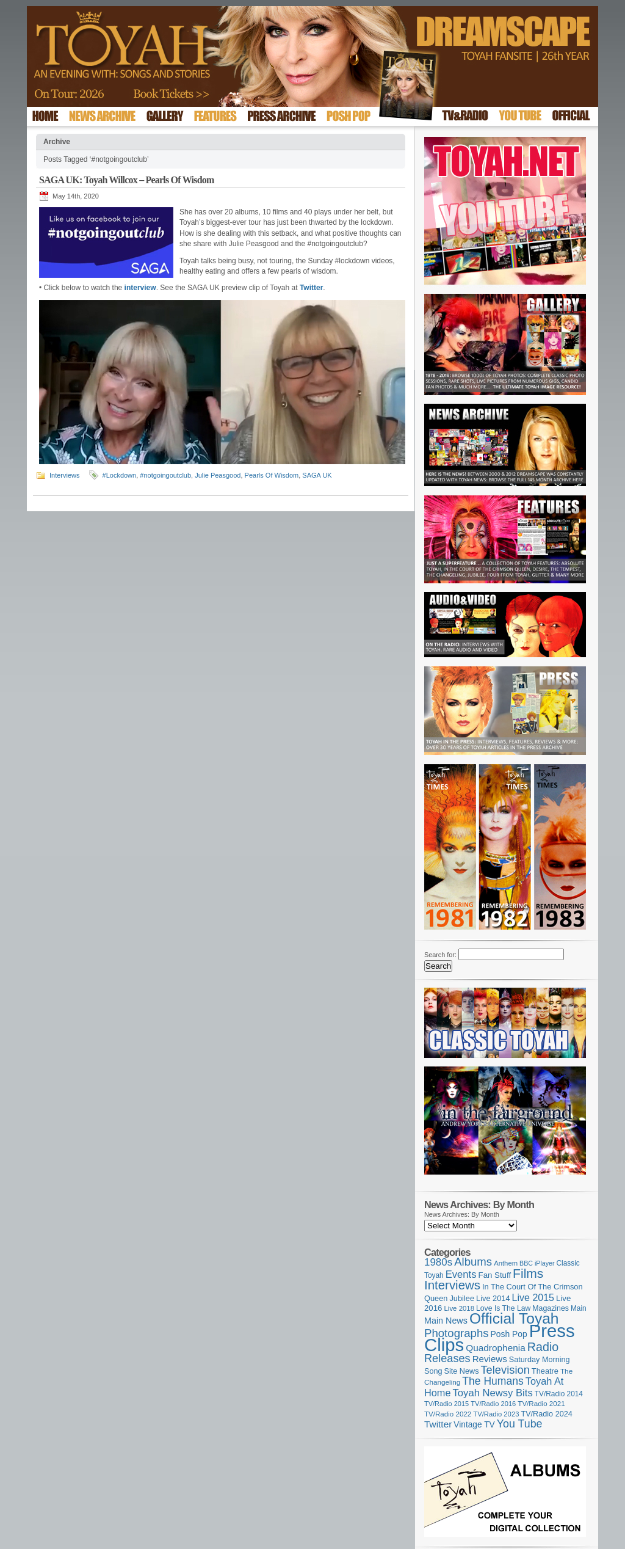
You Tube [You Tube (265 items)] (520, 1424)
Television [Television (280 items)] (504, 1369)
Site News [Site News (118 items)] (461, 1371)
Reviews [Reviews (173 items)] (489, 1359)
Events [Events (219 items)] (461, 1274)
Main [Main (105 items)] (579, 1308)
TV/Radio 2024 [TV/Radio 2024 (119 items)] (546, 1414)
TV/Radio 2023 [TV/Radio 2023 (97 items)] (496, 1414)
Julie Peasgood (217, 475)
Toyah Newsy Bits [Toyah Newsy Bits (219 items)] (493, 1393)
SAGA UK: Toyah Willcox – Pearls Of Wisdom (126, 180)
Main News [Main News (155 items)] (446, 1320)
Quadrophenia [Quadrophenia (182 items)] (496, 1348)
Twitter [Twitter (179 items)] (438, 1424)
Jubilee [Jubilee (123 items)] (461, 1298)
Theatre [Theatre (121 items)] (545, 1371)
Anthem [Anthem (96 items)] (506, 1263)
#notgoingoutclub (165, 475)
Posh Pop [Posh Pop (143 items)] (509, 1334)
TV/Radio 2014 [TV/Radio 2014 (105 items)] (559, 1394)
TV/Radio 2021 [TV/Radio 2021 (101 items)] (541, 1403)
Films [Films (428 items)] (528, 1273)
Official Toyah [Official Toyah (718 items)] (514, 1318)
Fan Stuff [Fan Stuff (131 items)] (495, 1275)
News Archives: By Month (461, 1214)
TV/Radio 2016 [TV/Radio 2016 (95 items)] (493, 1403)
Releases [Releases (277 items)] (447, 1358)
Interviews (64, 475)
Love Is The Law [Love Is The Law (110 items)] (503, 1308)
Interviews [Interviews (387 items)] (452, 1285)
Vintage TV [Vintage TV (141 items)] (473, 1424)
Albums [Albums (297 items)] (473, 1261)
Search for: (440, 954)
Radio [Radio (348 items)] (542, 1347)
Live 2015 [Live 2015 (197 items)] (533, 1297)
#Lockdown (120, 475)
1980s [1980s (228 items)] (438, 1262)
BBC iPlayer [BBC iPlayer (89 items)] (536, 1263)
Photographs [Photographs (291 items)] (456, 1333)
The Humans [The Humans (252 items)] (492, 1381)
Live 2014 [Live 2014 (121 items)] (493, 1298)
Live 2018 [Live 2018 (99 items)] (459, 1308)
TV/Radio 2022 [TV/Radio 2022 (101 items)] (447, 1414)
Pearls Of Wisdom (272, 475)
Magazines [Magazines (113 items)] (550, 1308)
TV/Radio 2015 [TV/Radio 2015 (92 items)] (446, 1403)
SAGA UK (316, 475)
